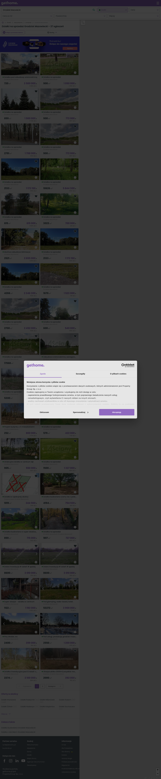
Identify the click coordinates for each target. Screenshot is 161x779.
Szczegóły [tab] (80, 374)
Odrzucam (44, 412)
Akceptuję (116, 412)
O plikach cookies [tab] (118, 374)
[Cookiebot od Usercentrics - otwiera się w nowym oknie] (123, 365)
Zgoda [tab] (43, 374)
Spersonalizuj (80, 412)
